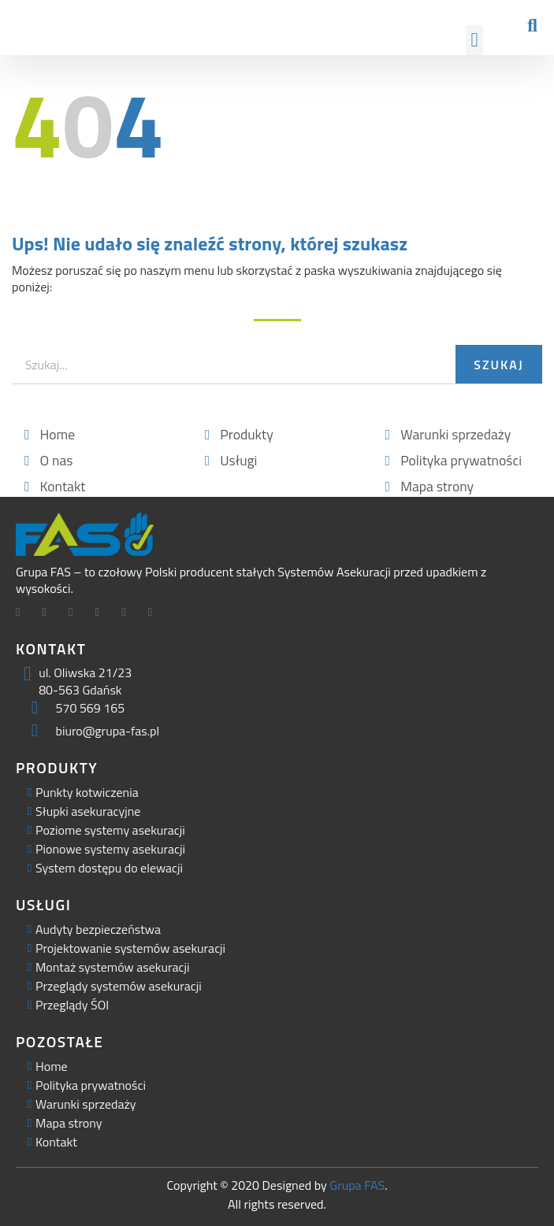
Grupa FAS (357, 1185)
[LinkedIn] (76, 613)
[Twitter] (50, 613)
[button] (474, 40)
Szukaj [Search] (498, 364)
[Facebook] (24, 613)
